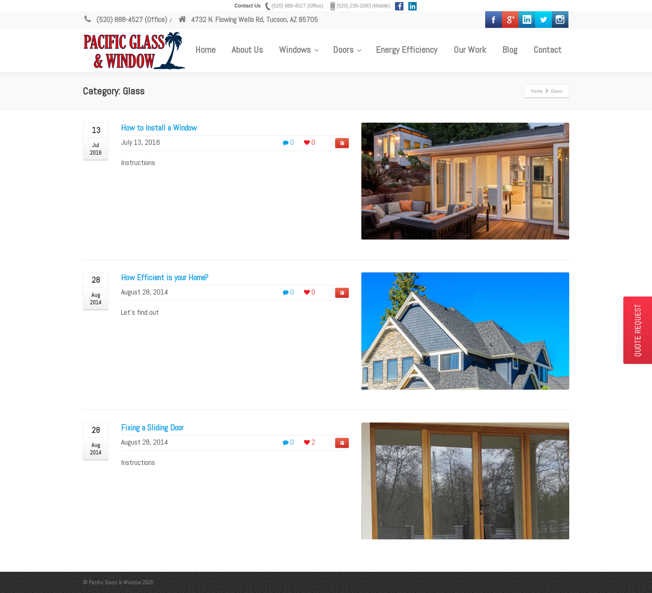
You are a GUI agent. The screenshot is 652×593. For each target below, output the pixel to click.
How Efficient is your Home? (164, 277)
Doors (347, 49)
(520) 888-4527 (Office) (125, 19)
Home (205, 49)
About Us (247, 49)
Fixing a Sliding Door (152, 427)
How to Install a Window (159, 127)
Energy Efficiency (406, 49)
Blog (509, 49)
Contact (547, 49)
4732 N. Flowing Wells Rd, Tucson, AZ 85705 (247, 19)
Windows (299, 49)
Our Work (470, 49)
